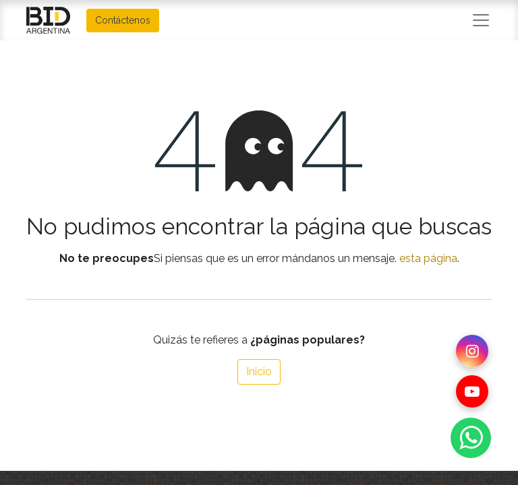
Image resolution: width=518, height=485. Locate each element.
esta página (428, 258)
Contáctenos (122, 20)
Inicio (259, 371)
